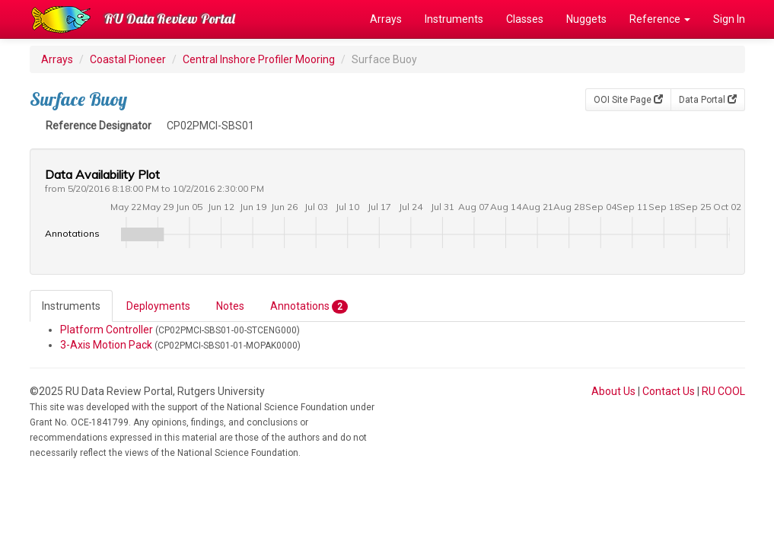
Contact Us (668, 391)
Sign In (729, 19)
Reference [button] (659, 19)
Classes (524, 19)
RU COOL (723, 391)
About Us (613, 391)
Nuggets (586, 19)
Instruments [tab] (71, 306)
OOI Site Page (628, 99)
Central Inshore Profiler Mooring (259, 59)
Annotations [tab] (309, 307)
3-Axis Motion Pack (106, 345)
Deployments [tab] (158, 306)
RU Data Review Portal (169, 18)
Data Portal (708, 99)
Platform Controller (106, 329)
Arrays (386, 19)
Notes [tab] (230, 306)
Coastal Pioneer (128, 59)
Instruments (454, 19)
